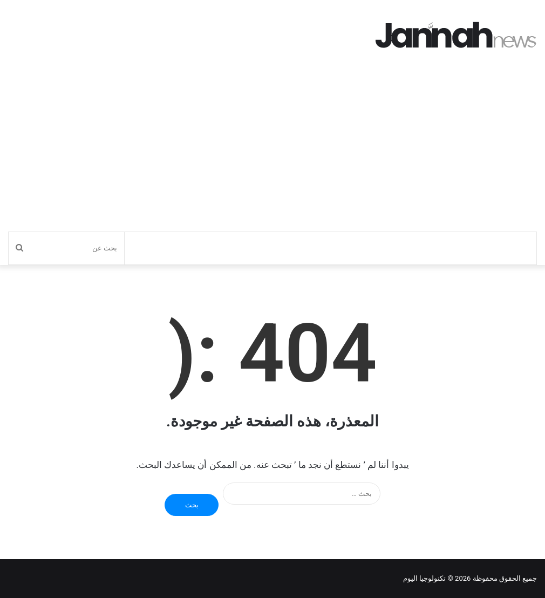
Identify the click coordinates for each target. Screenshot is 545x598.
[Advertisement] (272, 150)
